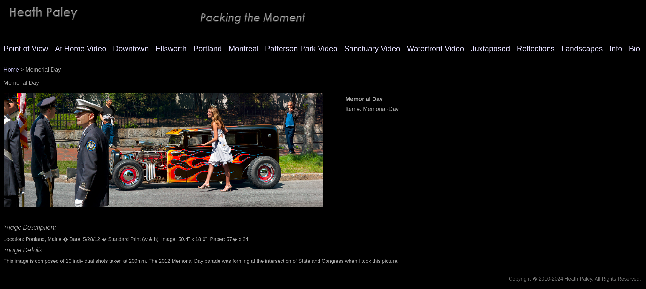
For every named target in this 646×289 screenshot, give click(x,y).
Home (11, 69)
